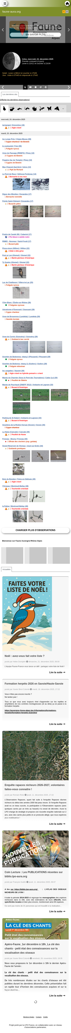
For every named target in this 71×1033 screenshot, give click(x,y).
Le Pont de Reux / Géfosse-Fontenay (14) (19, 174)
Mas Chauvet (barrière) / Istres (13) (16, 167)
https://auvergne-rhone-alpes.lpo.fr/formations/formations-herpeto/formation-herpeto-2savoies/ (30, 711)
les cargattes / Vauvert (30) (13, 371)
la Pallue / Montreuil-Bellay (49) (15, 506)
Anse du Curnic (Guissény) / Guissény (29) (20, 337)
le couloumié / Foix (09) (12, 146)
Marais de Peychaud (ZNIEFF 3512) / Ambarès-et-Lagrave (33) (27, 385)
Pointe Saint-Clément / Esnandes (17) (17, 201)
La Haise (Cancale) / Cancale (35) (16, 432)
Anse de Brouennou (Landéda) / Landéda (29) (21, 317)
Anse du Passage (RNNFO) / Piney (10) (18, 153)
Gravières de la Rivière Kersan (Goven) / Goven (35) (23, 425)
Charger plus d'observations (35, 530)
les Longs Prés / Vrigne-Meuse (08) (16, 139)
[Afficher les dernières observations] (15, 100)
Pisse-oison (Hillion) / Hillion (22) (16, 248)
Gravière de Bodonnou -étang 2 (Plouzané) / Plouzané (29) (26, 357)
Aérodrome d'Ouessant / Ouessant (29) (18, 310)
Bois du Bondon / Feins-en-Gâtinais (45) (19, 479)
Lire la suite (57, 672)
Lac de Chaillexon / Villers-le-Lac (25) (17, 282)
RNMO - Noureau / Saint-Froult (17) (16, 241)
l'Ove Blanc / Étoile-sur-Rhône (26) (16, 303)
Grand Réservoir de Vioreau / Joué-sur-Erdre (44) (22, 446)
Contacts (38, 1017)
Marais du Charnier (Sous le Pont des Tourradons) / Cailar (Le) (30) (29, 378)
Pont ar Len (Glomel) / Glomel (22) (16, 255)
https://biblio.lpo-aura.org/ (26, 889)
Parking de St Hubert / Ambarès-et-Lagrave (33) (21, 418)
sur (12, 889)
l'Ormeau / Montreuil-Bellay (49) (15, 486)
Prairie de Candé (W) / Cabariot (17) (17, 234)
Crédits (45, 1017)
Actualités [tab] (6, 569)
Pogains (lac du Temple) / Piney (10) (17, 160)
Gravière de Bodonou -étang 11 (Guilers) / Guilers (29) (24, 364)
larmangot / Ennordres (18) (13, 125)
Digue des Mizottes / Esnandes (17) (16, 194)
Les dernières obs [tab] (9, 94)
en (67, 11)
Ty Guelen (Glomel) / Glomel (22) (15, 262)
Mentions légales (28, 1017)
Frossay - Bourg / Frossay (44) (14, 439)
